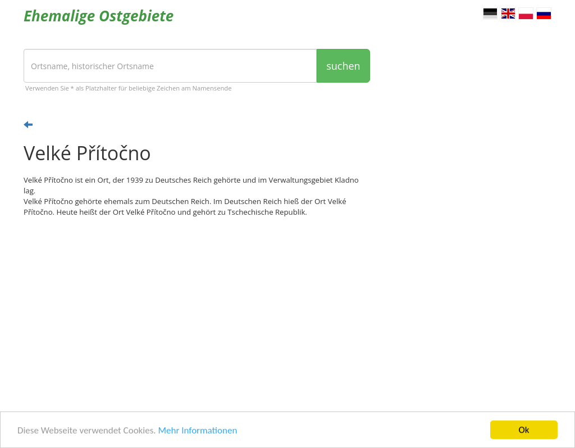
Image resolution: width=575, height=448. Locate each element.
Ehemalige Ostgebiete (99, 16)
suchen (343, 66)
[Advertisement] (197, 313)
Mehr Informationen (197, 431)
